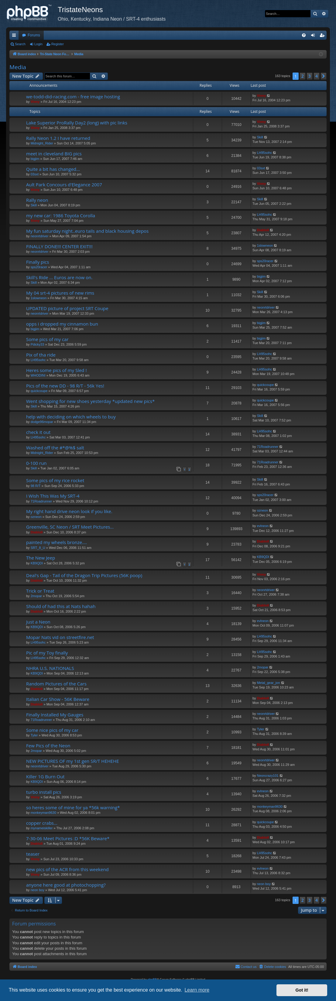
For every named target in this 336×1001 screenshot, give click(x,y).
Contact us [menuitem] (246, 966)
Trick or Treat (40, 591)
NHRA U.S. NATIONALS (50, 668)
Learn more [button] (196, 990)
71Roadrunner (267, 446)
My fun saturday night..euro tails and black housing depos (87, 231)
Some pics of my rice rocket (55, 480)
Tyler (34, 735)
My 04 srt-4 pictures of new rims (60, 293)
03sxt (35, 174)
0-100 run (36, 463)
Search (20, 44)
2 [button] (302, 76)
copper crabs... (41, 823)
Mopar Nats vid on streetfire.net (60, 637)
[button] (324, 76)
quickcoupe (39, 391)
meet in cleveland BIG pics (54, 153)
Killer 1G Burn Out (45, 776)
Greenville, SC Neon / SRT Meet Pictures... (70, 527)
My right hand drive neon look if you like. (69, 511)
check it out (38, 432)
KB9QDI (37, 563)
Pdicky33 (37, 344)
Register (57, 44)
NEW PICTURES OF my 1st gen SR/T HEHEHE (72, 761)
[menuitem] (303, 35)
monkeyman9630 (43, 812)
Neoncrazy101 (268, 775)
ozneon (36, 517)
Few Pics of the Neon (48, 745)
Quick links (15, 36)
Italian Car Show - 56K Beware (57, 699)
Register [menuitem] (323, 36)
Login (38, 44)
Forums (34, 35)
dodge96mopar (42, 422)
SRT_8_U (38, 548)
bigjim (35, 159)
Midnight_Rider (42, 143)
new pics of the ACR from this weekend (67, 869)
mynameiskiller (42, 828)
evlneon (263, 526)
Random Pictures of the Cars (56, 684)
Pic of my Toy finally (47, 653)
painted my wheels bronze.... (56, 542)
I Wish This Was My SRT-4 (53, 496)
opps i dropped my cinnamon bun (62, 324)
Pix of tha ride (41, 355)
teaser (32, 854)
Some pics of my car (47, 339)
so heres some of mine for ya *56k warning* (73, 807)
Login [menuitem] (314, 36)
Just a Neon (38, 622)
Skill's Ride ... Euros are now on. (59, 277)
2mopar (36, 596)
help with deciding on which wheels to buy (71, 417)
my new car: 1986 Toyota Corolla (60, 215)
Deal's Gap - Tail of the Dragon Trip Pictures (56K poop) (84, 575)
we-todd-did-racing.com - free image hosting (73, 96)
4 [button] (316, 76)
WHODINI (38, 375)
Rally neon (37, 200)
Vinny (35, 101)
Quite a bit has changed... (53, 169)
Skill (260, 137)
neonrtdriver (40, 236)
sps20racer (39, 267)
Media (17, 67)
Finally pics (37, 262)
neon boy (37, 890)
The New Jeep (40, 558)
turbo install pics (43, 792)
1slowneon (265, 245)
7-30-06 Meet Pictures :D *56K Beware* (67, 838)
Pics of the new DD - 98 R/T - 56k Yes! (65, 386)
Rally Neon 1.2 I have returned (58, 138)
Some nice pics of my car (52, 730)
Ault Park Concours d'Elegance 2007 (64, 184)
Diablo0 (263, 230)
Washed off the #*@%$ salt (55, 448)
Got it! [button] (302, 990)
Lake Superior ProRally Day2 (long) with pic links (76, 123)
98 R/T (36, 486)
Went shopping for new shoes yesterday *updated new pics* (90, 401)
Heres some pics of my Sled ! (56, 370)
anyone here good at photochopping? (66, 885)
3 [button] (309, 76)
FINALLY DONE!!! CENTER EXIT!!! (59, 246)
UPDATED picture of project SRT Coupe (67, 308)
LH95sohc (264, 152)
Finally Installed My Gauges (54, 715)
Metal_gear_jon (268, 683)
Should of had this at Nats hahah (60, 606)
